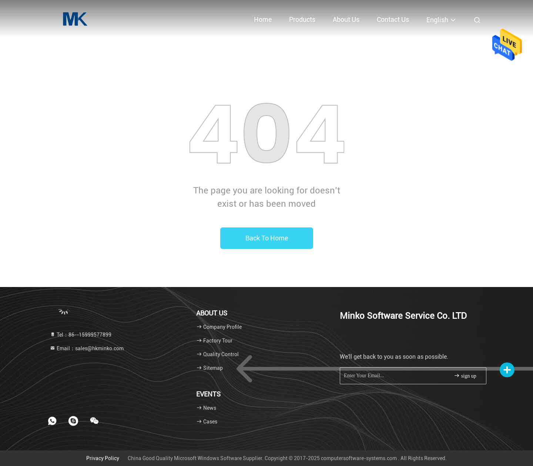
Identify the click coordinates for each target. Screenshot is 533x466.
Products (302, 19)
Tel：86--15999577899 (80, 335)
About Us (346, 19)
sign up (465, 375)
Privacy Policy (102, 458)
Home (263, 19)
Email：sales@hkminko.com (87, 348)
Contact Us (393, 19)
